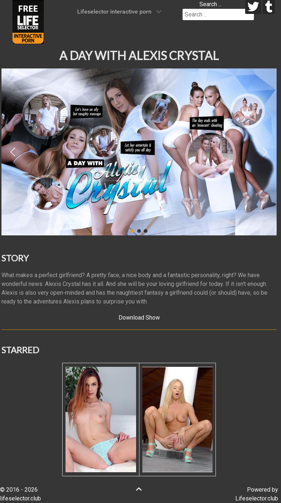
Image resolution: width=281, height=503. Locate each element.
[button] (13, 152)
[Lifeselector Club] (28, 21)
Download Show (139, 317)
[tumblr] (269, 7)
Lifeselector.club (256, 498)
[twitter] (253, 7)
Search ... (210, 4)
